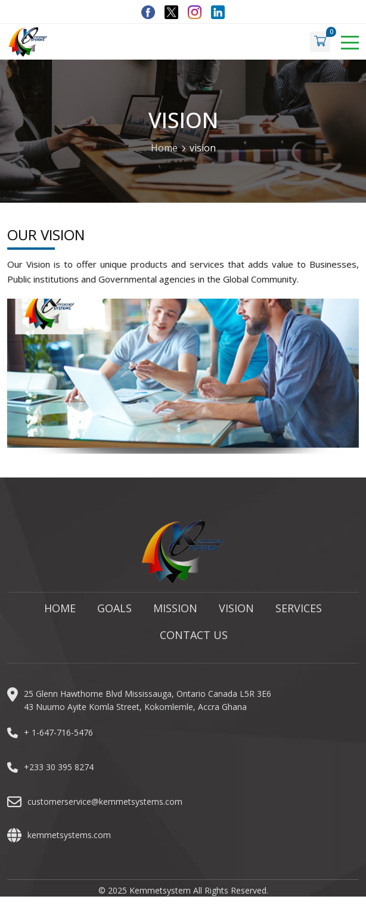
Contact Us (194, 639)
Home (164, 147)
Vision (236, 612)
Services (298, 612)
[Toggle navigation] (350, 42)
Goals (114, 612)
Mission (175, 612)
